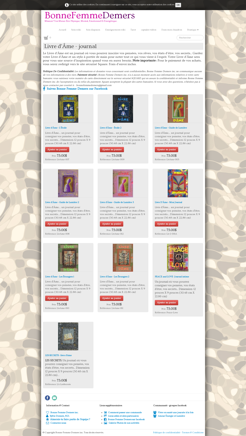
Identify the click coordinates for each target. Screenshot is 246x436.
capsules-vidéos (148, 30)
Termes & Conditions (192, 432)
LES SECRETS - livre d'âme (58, 355)
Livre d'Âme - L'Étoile (56, 128)
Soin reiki (76, 30)
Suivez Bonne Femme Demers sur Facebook (75, 89)
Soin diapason (93, 30)
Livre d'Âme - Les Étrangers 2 (114, 276)
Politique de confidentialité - (167, 432)
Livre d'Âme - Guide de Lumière (171, 128)
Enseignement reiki (115, 30)
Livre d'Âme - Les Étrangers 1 (59, 276)
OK (178, 5)
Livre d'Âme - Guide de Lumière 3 (117, 202)
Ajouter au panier (166, 149)
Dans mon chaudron (171, 30)
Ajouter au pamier (57, 149)
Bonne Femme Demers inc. (62, 412)
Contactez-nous (56, 423)
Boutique (193, 30)
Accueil (62, 30)
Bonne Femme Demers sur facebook (124, 419)
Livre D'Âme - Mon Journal (168, 202)
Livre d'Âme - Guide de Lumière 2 (62, 202)
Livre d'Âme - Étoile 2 (110, 128)
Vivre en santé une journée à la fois (173, 412)
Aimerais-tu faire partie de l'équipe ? (70, 419)
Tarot (133, 30)
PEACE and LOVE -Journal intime (172, 276)
